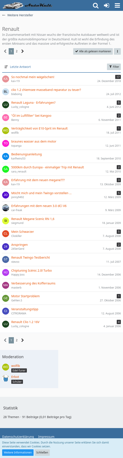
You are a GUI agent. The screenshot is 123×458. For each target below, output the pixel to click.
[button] (117, 5)
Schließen (42, 452)
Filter (114, 67)
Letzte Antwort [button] (20, 67)
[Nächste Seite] (22, 51)
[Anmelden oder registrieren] (106, 5)
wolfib (15, 366)
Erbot (15, 377)
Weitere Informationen (18, 452)
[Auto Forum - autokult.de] (28, 5)
